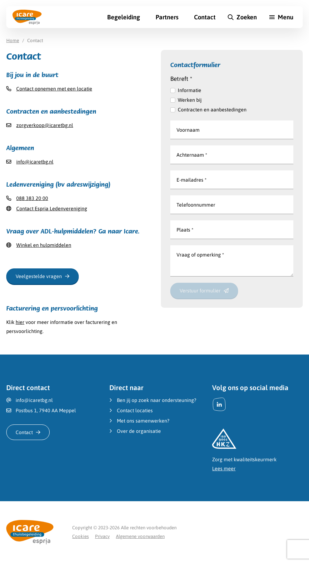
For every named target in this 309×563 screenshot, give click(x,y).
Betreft (181, 78)
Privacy (102, 536)
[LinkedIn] (219, 404)
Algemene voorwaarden (140, 536)
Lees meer (224, 468)
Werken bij (190, 100)
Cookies (80, 536)
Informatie (189, 90)
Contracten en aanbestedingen (212, 109)
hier (20, 322)
